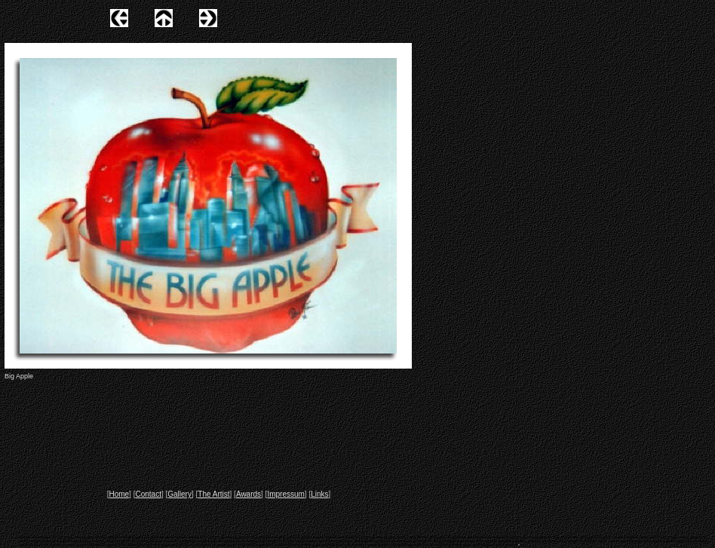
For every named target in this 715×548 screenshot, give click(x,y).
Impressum (285, 494)
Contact (148, 494)
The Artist (213, 494)
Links (319, 494)
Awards (248, 494)
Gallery (179, 494)
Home (119, 494)
